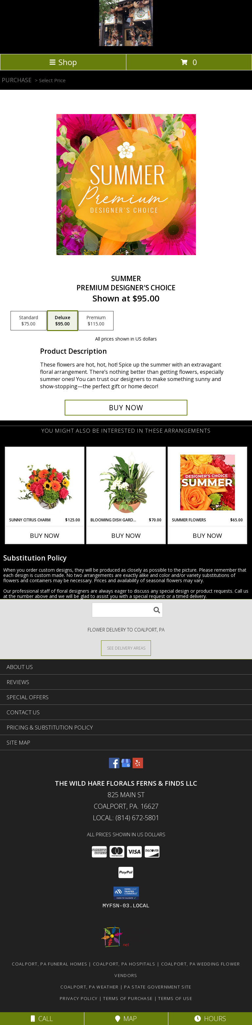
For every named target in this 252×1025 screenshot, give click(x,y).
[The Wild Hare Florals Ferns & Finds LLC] (126, 44)
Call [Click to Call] (42, 1018)
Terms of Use (175, 998)
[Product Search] (127, 610)
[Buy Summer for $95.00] (126, 408)
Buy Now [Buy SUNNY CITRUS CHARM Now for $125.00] (44, 535)
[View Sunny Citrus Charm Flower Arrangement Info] (44, 482)
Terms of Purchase (128, 998)
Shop (63, 62)
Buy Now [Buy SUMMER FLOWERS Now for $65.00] (207, 535)
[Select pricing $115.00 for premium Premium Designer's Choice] (96, 320)
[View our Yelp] (138, 766)
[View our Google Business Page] (126, 766)
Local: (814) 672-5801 (126, 817)
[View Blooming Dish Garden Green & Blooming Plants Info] (126, 482)
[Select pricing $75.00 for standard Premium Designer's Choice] (28, 320)
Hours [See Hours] (210, 1018)
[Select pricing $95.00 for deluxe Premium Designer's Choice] (62, 320)
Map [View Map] (126, 1018)
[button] (126, 893)
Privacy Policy (78, 998)
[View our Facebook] (114, 766)
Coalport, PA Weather (89, 987)
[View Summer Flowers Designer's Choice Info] (207, 482)
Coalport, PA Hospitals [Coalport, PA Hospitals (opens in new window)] (124, 964)
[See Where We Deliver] (126, 648)
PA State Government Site (157, 987)
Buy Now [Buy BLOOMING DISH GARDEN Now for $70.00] (126, 535)
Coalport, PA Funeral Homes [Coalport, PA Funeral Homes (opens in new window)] (49, 964)
